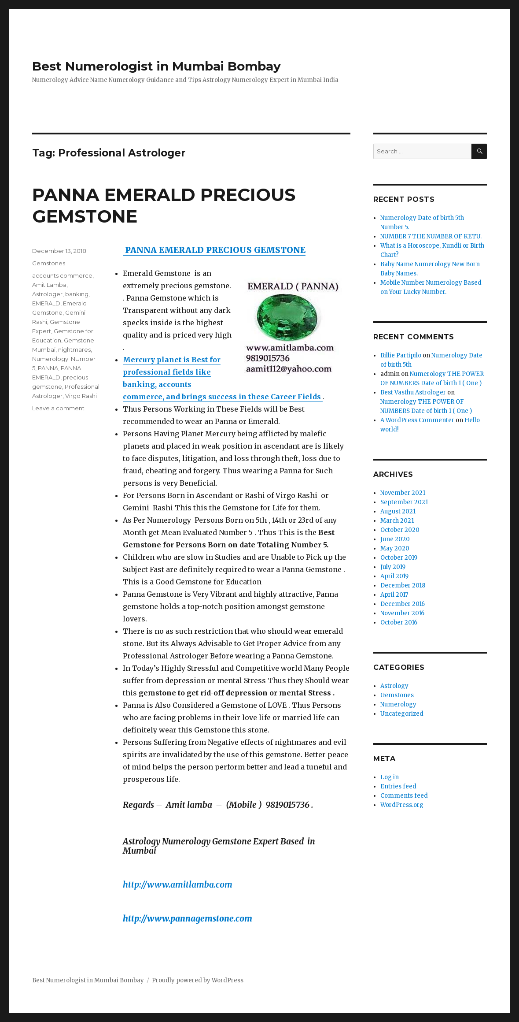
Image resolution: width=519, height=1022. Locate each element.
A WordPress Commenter (417, 420)
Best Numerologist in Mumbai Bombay (156, 66)
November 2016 (402, 613)
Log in (389, 777)
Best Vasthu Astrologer (413, 392)
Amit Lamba (49, 284)
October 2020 (400, 530)
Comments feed (404, 795)
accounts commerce (62, 275)
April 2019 (394, 576)
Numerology (398, 704)
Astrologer (47, 293)
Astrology (394, 686)
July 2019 (392, 567)
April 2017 (394, 594)
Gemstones (48, 263)
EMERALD (46, 303)
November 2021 (402, 493)
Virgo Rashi (81, 395)
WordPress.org (401, 805)
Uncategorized (401, 713)
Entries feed (398, 786)
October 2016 (398, 622)
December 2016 (402, 604)
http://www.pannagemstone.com (187, 918)
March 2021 (397, 520)
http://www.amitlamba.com (180, 884)
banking (76, 293)
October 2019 (398, 557)
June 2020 (395, 539)
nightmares (74, 349)
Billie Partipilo (400, 355)
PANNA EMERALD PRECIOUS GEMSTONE (214, 250)
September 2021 (404, 502)
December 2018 (402, 585)
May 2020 (394, 548)
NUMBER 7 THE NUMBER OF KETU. (431, 236)
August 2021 (398, 511)
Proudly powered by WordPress (197, 980)
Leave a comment (58, 408)
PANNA (48, 368)
